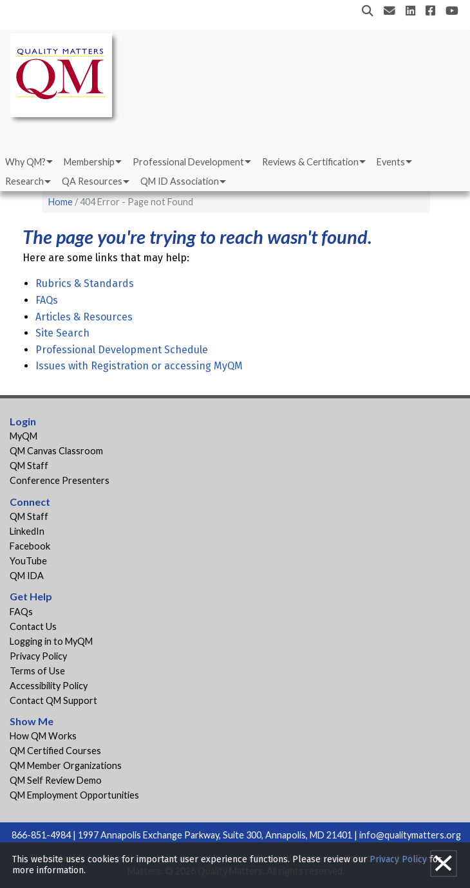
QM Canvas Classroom (56, 450)
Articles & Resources (84, 317)
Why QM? (25, 161)
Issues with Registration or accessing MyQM (139, 366)
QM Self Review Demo (56, 780)
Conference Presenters (59, 480)
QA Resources (92, 181)
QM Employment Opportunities (74, 795)
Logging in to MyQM (51, 641)
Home (60, 201)
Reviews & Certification (310, 161)
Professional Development (188, 161)
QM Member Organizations (66, 765)
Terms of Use (37, 670)
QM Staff (29, 465)
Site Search (62, 333)
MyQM (23, 435)
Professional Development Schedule (121, 350)
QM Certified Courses (55, 750)
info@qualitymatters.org (410, 834)
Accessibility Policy (49, 685)
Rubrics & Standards (84, 283)
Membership (89, 161)
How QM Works (43, 735)
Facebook (30, 546)
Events (391, 161)
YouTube (28, 560)
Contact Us (33, 626)
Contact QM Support (53, 700)
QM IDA (27, 575)
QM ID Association (179, 181)
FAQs (46, 300)
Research (24, 181)
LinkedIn (27, 531)
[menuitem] (28, 162)
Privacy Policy (38, 656)
